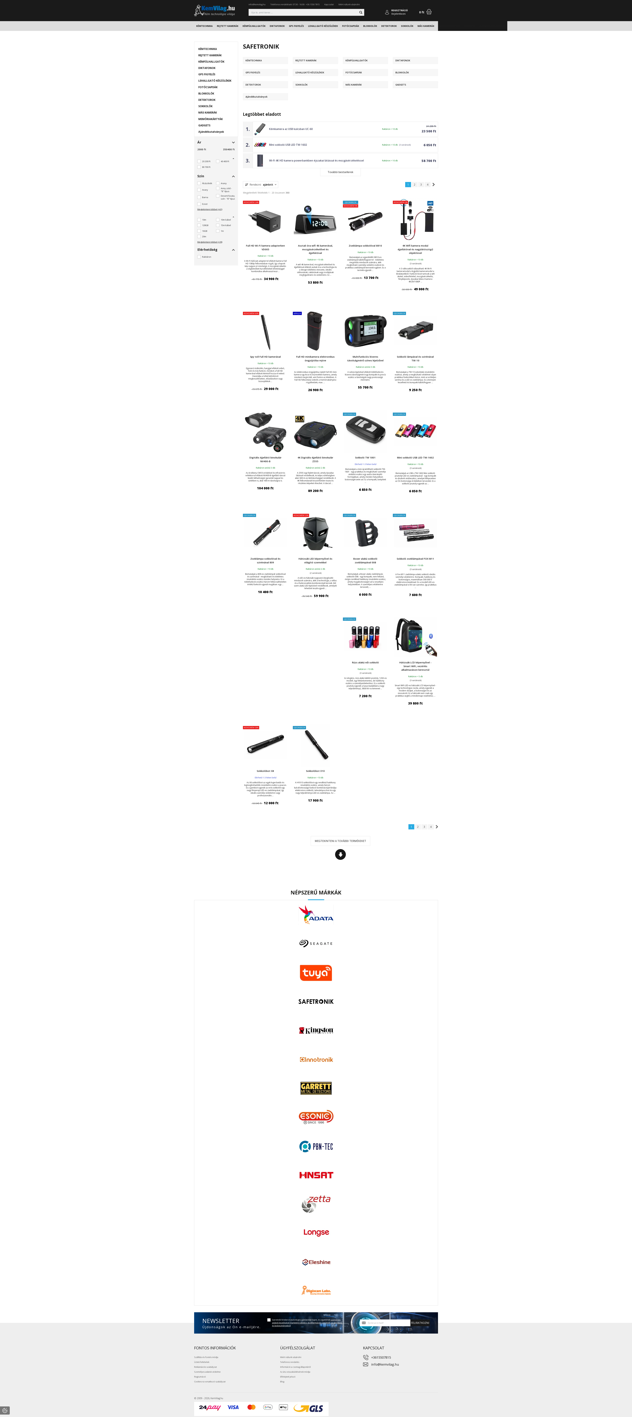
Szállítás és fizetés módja (206, 1357)
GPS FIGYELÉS (296, 25)
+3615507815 (381, 1357)
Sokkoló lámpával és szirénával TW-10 (415, 358)
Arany (224, 183)
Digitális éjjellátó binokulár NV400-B (265, 459)
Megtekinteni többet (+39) (209, 242)
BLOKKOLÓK (370, 25)
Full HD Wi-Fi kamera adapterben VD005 (265, 247)
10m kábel (226, 219)
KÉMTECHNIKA (204, 25)
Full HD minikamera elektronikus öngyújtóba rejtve (315, 358)
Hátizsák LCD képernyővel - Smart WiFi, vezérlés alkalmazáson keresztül (415, 666)
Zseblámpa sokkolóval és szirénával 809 (265, 560)
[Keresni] (360, 12)
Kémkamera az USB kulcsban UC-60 (291, 129)
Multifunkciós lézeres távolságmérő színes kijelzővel (365, 358)
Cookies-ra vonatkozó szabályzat (210, 1381)
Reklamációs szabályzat (205, 1366)
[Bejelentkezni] (387, 12)
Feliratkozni (420, 1323)
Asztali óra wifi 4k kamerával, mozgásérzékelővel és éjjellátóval (315, 249)
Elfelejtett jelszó (287, 1376)
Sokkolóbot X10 (315, 770)
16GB (204, 230)
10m (204, 219)
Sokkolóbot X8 (265, 770)
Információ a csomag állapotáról (295, 1366)
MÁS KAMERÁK (426, 25)
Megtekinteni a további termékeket (340, 841)
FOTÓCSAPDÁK (350, 25)
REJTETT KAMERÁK (227, 25)
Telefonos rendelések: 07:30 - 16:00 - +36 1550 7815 (294, 4)
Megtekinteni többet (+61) (209, 209)
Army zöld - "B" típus (226, 190)
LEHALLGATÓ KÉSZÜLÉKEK (323, 25)
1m (222, 230)
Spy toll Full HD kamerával (265, 356)
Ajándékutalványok (492, 25)
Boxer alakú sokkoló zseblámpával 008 (365, 560)
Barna (205, 197)
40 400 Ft (225, 161)
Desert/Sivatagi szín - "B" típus (228, 197)
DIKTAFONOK (277, 25)
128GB (205, 225)
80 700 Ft (206, 167)
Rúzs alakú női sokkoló (365, 662)
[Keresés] (306, 12)
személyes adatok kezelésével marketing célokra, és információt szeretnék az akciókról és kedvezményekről (307, 1322)
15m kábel (226, 225)
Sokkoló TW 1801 (365, 457)
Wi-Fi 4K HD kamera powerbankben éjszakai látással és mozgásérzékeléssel (316, 160)
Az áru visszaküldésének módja (295, 1371)
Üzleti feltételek (201, 1362)
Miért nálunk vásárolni (349, 4)
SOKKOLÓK (407, 25)
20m (204, 236)
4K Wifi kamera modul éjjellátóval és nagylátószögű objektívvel (415, 249)
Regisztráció (200, 1376)
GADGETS (469, 25)
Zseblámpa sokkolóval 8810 (365, 245)
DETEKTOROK (389, 25)
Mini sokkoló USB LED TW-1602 (288, 145)
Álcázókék (207, 183)
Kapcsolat (329, 4)
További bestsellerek (340, 172)
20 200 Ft (206, 161)
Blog (282, 1381)
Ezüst (204, 203)
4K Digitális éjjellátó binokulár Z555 (315, 459)
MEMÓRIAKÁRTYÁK (449, 25)
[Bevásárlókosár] (429, 11)
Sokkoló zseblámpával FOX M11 (415, 558)
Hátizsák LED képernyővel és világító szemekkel (315, 560)
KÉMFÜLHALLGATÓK (254, 25)
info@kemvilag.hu (257, 4)
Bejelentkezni (398, 13)
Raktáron (206, 256)
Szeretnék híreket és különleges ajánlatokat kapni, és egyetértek (307, 1322)
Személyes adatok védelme (207, 1371)
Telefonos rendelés (289, 1362)
